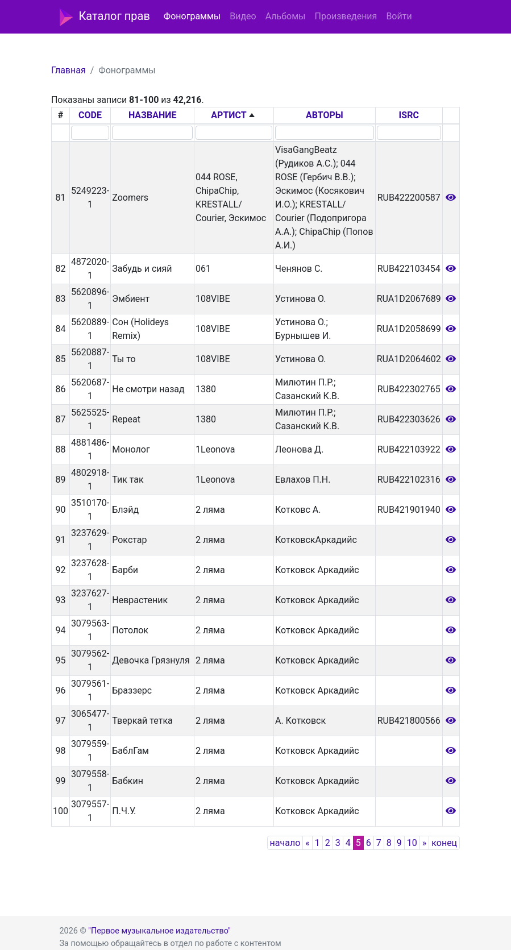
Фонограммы (192, 16)
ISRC (409, 115)
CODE (90, 115)
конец (444, 842)
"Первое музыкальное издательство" (159, 931)
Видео (243, 16)
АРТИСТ (228, 115)
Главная (68, 70)
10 (412, 842)
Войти (399, 16)
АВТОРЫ (324, 115)
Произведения (345, 16)
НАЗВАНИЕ (152, 115)
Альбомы (285, 16)
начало (285, 842)
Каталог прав (105, 17)
